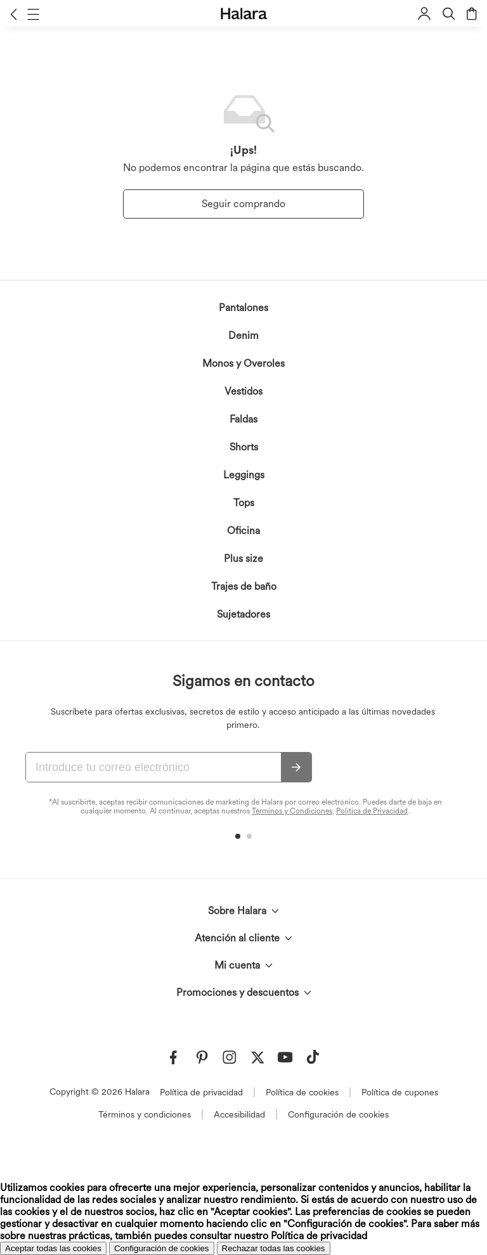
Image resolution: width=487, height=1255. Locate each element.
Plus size (243, 558)
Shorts (244, 447)
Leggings (243, 475)
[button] (13, 14)
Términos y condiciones (144, 1114)
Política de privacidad (201, 1092)
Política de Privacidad (372, 810)
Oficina (243, 531)
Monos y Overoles (243, 363)
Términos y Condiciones (292, 810)
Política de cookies (302, 1092)
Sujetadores (243, 614)
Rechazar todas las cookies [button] (273, 1248)
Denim (243, 335)
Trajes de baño (243, 586)
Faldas (243, 419)
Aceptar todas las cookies (53, 1248)
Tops (243, 503)
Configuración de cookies (338, 1114)
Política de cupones (399, 1092)
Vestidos (243, 391)
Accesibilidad (239, 1114)
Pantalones (243, 308)
